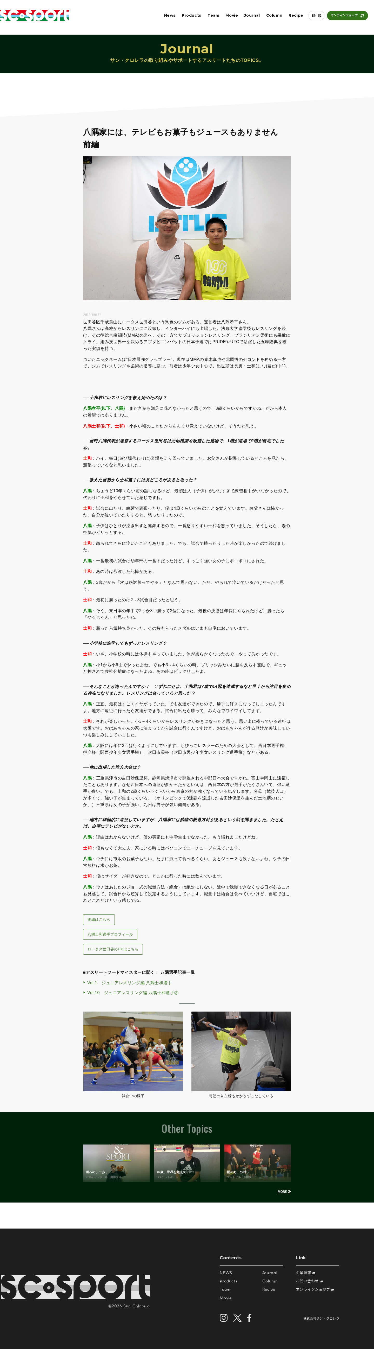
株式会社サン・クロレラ (321, 1318)
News (168, 17)
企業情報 (305, 1273)
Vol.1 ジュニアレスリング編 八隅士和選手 (129, 983)
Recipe (294, 17)
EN (312, 17)
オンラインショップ (342, 17)
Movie (230, 17)
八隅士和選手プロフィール (110, 934)
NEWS (226, 1273)
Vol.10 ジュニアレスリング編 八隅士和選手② (133, 992)
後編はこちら (99, 919)
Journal (250, 17)
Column (272, 17)
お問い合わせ (309, 1281)
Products (189, 17)
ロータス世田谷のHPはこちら (113, 949)
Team (211, 17)
